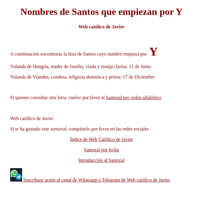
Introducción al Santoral (102, 160)
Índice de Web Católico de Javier (101, 139)
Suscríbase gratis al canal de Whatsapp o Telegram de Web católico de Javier (96, 179)
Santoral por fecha (101, 149)
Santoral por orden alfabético (134, 97)
